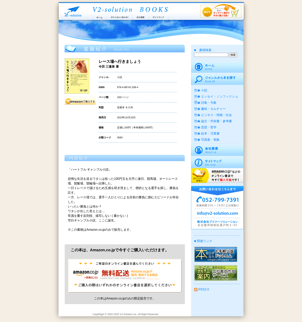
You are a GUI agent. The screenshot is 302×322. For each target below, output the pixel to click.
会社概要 (140, 16)
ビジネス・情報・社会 (216, 115)
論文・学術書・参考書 (216, 121)
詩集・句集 (208, 102)
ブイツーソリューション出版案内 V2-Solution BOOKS (130, 9)
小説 (204, 90)
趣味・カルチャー (213, 108)
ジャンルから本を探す (119, 16)
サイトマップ (159, 16)
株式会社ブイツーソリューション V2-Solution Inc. (72, 11)
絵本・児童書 (210, 133)
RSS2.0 (201, 289)
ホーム (99, 16)
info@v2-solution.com (217, 214)
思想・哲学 (208, 127)
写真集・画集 (210, 139)
